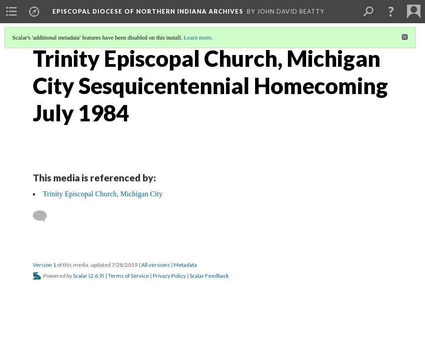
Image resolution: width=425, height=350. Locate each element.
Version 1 (44, 264)
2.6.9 (96, 275)
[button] (390, 11)
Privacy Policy (169, 275)
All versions (155, 264)
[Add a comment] (44, 216)
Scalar (80, 275)
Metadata (185, 264)
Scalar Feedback (209, 275)
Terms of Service (128, 275)
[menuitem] (11, 11)
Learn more (197, 37)
